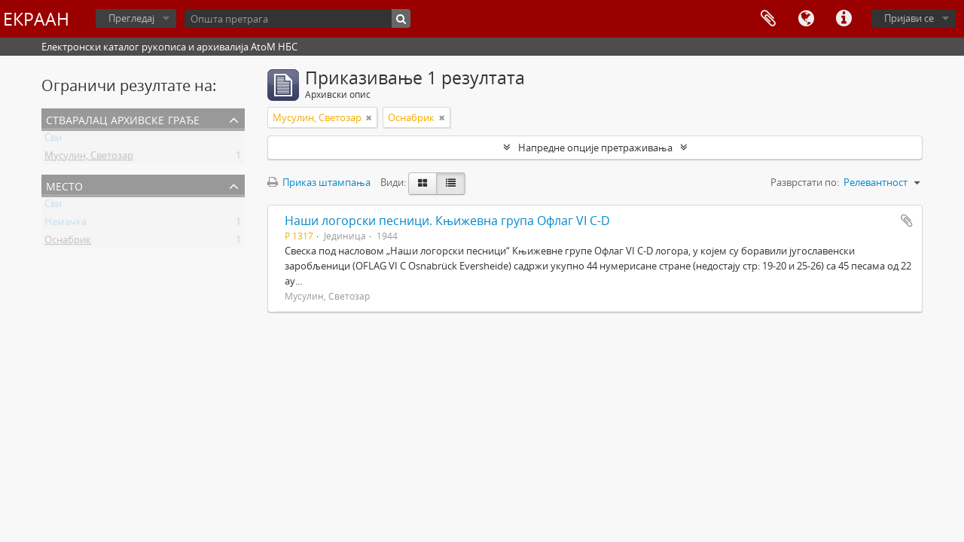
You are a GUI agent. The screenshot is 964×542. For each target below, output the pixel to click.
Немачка (65, 224)
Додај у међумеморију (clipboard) (906, 220)
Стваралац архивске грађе (123, 118)
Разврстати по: (804, 182)
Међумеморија (768, 19)
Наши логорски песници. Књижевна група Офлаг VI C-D (447, 220)
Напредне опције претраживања (595, 147)
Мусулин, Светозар (88, 158)
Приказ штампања (319, 182)
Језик (806, 19)
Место (64, 185)
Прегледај (131, 18)
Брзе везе (843, 19)
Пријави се (909, 18)
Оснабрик (67, 242)
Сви (53, 140)
